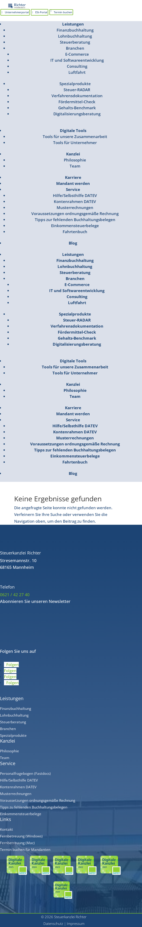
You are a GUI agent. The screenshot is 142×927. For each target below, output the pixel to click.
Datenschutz (53, 923)
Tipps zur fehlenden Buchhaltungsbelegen (75, 219)
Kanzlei (73, 154)
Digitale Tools (73, 130)
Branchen (75, 48)
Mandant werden (73, 183)
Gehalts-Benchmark (77, 107)
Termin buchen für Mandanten (25, 849)
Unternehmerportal (17, 12)
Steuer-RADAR (77, 89)
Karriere (73, 177)
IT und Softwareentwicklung (77, 60)
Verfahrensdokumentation (77, 95)
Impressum (75, 923)
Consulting (77, 66)
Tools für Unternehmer (75, 142)
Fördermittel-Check (76, 101)
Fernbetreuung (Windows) (21, 836)
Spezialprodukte (75, 83)
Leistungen (73, 24)
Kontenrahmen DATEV (75, 201)
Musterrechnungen (75, 207)
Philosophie (75, 160)
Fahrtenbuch (75, 231)
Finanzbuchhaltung (75, 30)
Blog (73, 243)
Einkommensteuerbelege (75, 225)
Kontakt (6, 829)
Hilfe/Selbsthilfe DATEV (75, 195)
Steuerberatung (75, 42)
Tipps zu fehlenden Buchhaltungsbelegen (33, 807)
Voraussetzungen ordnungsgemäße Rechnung (75, 213)
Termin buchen (63, 12)
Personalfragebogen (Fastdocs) (25, 773)
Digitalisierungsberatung (76, 113)
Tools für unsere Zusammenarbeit (75, 136)
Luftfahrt (77, 72)
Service (73, 189)
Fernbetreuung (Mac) (17, 842)
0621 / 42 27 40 (14, 594)
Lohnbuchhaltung (75, 36)
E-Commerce (77, 54)
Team (75, 166)
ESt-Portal (41, 12)
